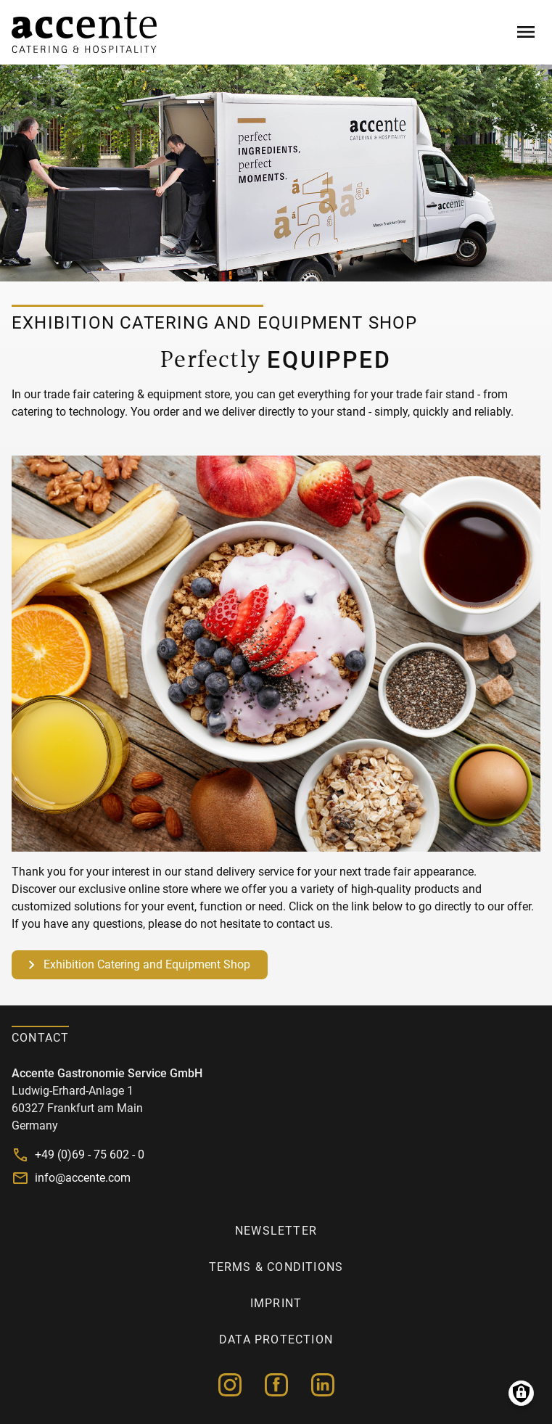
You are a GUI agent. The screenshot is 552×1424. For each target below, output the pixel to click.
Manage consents (521, 1393)
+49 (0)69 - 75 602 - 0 (89, 1154)
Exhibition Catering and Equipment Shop (147, 964)
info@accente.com (83, 1178)
